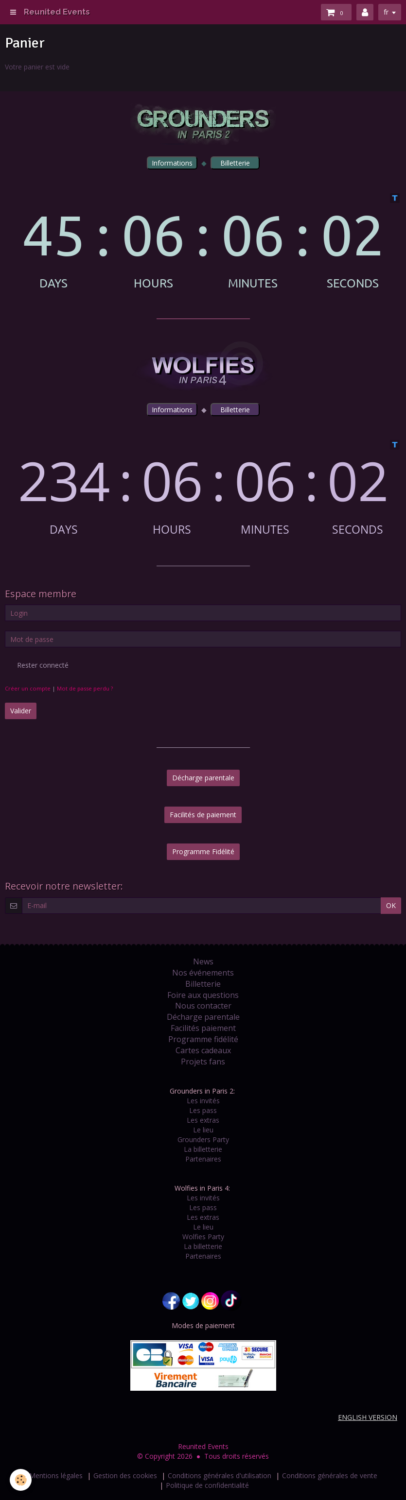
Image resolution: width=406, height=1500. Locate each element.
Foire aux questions (203, 995)
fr (386, 12)
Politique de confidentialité (207, 1485)
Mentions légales (56, 1475)
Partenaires (203, 1158)
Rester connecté (37, 665)
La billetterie (203, 1149)
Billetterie (203, 983)
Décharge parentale (203, 777)
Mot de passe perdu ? (85, 688)
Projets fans (203, 1061)
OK (391, 905)
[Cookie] (21, 1480)
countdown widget (203, 241)
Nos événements (203, 972)
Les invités (203, 1100)
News (203, 961)
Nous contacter (203, 1005)
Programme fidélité (203, 1039)
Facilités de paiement (203, 814)
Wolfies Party (203, 1236)
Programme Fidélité (203, 851)
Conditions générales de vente (329, 1475)
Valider (20, 710)
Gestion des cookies (125, 1475)
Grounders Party (203, 1139)
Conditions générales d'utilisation (219, 1475)
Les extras (203, 1120)
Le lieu (203, 1129)
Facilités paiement (203, 1028)
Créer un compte (28, 688)
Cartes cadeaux (203, 1050)
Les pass (203, 1110)
